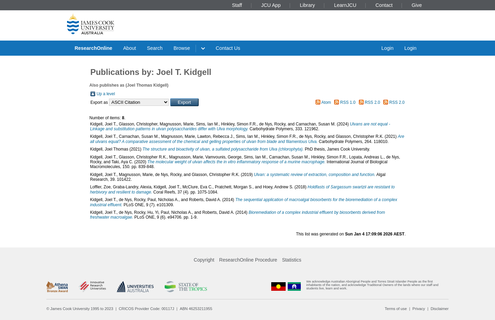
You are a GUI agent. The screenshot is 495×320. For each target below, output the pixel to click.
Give (417, 5)
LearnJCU (345, 5)
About (129, 48)
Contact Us (228, 48)
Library (307, 5)
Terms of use (396, 309)
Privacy (418, 309)
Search (155, 48)
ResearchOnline (93, 48)
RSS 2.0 (372, 102)
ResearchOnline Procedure (248, 260)
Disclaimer (440, 309)
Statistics (291, 260)
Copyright (204, 260)
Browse (182, 48)
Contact (384, 5)
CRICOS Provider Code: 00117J (146, 309)
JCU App (271, 5)
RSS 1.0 (348, 102)
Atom (326, 102)
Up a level (106, 93)
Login (387, 48)
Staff (237, 5)
